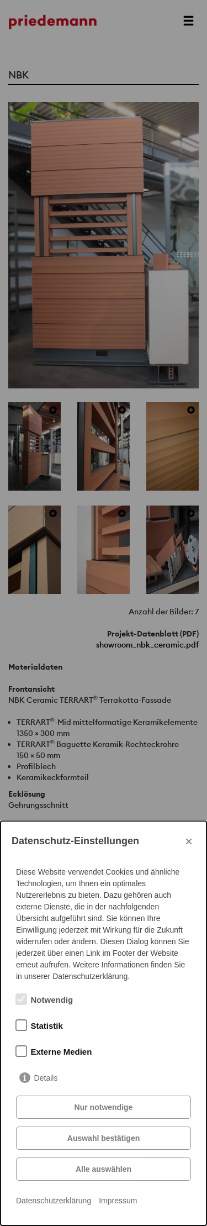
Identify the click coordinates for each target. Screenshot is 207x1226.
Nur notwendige (104, 1107)
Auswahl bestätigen (103, 1138)
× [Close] (189, 841)
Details (46, 1078)
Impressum (118, 1200)
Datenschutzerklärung (53, 1200)
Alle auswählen (103, 1169)
